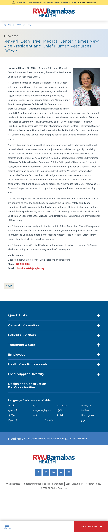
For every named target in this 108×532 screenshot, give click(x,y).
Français (86, 405)
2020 (19, 25)
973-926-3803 (23, 264)
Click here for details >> (86, 2)
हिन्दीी (59, 410)
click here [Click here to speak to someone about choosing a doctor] (82, 438)
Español (50, 420)
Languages (57, 483)
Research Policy (93, 483)
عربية (35, 405)
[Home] (54, 12)
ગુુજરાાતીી (13, 410)
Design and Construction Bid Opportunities (27, 385)
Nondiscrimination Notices (36, 483)
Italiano (85, 410)
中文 (35, 415)
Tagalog (62, 405)
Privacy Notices (12, 483)
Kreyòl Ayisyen (42, 410)
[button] (91, 526)
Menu (7, 526)
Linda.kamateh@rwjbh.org (30, 268)
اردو (83, 420)
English (12, 405)
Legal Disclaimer (74, 483)
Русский (12, 420)
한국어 (12, 415)
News (9, 286)
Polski (60, 415)
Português (87, 415)
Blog (9, 25)
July (29, 25)
